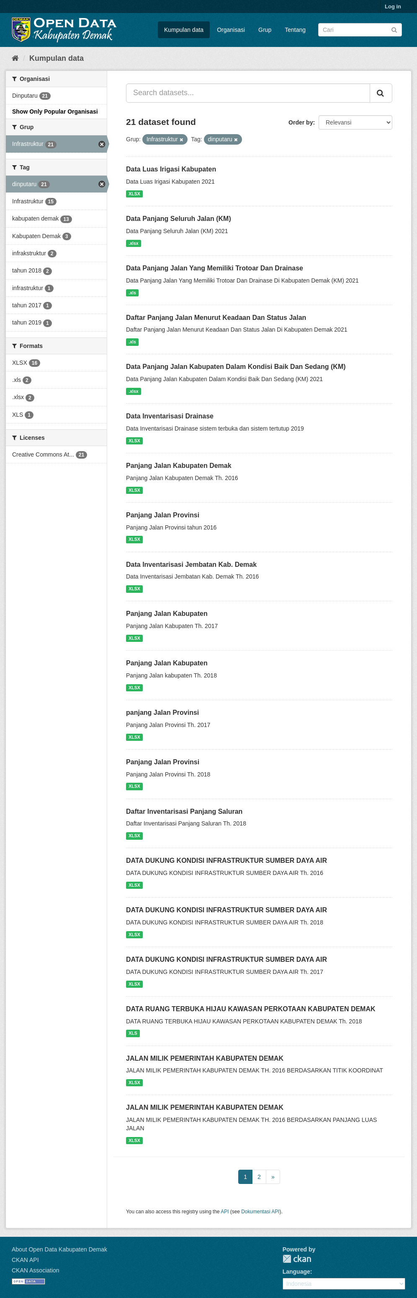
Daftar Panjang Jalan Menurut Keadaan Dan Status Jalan (216, 317)
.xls (132, 292)
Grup (264, 29)
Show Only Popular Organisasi (55, 111)
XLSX (134, 193)
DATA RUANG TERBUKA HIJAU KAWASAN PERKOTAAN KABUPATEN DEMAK (251, 1008)
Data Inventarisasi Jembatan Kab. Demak (191, 564)
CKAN (297, 1258)
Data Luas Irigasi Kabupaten (171, 169)
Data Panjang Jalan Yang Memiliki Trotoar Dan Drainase (214, 268)
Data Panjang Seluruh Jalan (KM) (178, 218)
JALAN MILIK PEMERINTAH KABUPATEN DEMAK (204, 1058)
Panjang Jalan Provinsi (162, 515)
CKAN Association (35, 1270)
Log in (393, 6)
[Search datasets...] (248, 93)
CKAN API (25, 1259)
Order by (300, 122)
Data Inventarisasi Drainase (170, 416)
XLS (133, 1033)
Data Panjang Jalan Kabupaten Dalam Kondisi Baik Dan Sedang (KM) (236, 366)
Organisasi (231, 29)
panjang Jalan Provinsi (162, 712)
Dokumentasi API (260, 1212)
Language (296, 1271)
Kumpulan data (183, 29)
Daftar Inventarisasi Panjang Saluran (184, 811)
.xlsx (133, 243)
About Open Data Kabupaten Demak (59, 1249)
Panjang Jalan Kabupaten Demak (179, 465)
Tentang (295, 29)
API (225, 1212)
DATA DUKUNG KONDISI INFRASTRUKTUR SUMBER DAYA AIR (226, 860)
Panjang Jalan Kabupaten (167, 613)
